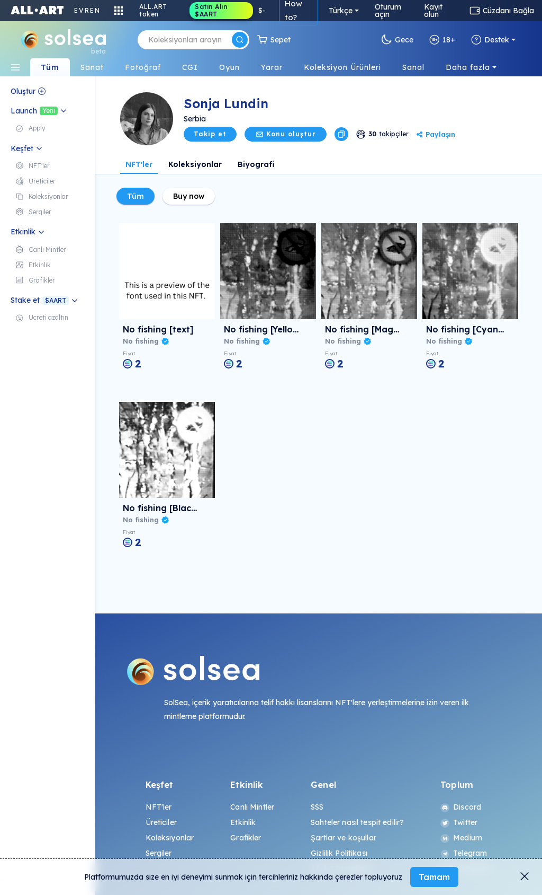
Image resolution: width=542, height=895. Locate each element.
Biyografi (256, 164)
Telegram (463, 853)
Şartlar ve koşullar (343, 838)
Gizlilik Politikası (339, 853)
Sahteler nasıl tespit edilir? (357, 822)
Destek (490, 39)
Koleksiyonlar (195, 164)
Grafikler (245, 838)
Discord (460, 807)
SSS (317, 807)
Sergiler (159, 853)
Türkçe (341, 10)
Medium (461, 837)
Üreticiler (161, 822)
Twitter (458, 822)
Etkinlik (243, 822)
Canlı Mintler (252, 807)
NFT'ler (138, 164)
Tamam (434, 877)
